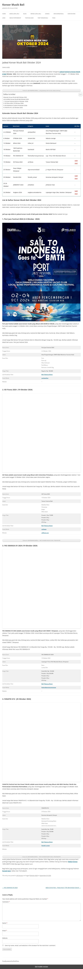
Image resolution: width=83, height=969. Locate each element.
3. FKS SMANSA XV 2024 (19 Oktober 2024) (15, 105)
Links (3, 18)
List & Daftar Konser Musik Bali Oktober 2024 (16, 99)
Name (4, 923)
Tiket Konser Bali (43, 18)
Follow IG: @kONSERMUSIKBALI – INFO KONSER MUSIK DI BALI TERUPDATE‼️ (41, 540)
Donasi (47, 14)
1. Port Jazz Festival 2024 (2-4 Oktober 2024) (15, 101)
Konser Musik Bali (13, 4)
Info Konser (19, 875)
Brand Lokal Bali (36, 14)
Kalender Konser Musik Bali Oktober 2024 (15, 97)
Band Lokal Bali (14, 14)
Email (4, 930)
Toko (53, 18)
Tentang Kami (29, 18)
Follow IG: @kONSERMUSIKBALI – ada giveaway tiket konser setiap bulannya (41, 90)
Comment (6, 902)
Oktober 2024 (34, 875)
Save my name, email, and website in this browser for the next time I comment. (30, 945)
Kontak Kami (71, 14)
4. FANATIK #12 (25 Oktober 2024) (13, 107)
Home (4, 14)
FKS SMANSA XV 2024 (10, 888)
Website (4, 938)
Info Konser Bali (59, 14)
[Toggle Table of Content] (79, 94)
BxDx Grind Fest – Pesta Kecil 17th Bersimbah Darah (63, 888)
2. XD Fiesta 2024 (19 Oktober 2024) (13, 103)
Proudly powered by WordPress (10, 961)
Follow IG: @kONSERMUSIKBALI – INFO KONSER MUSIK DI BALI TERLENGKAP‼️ (41, 856)
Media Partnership (15, 18)
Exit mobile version (41, 967)
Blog (24, 14)
